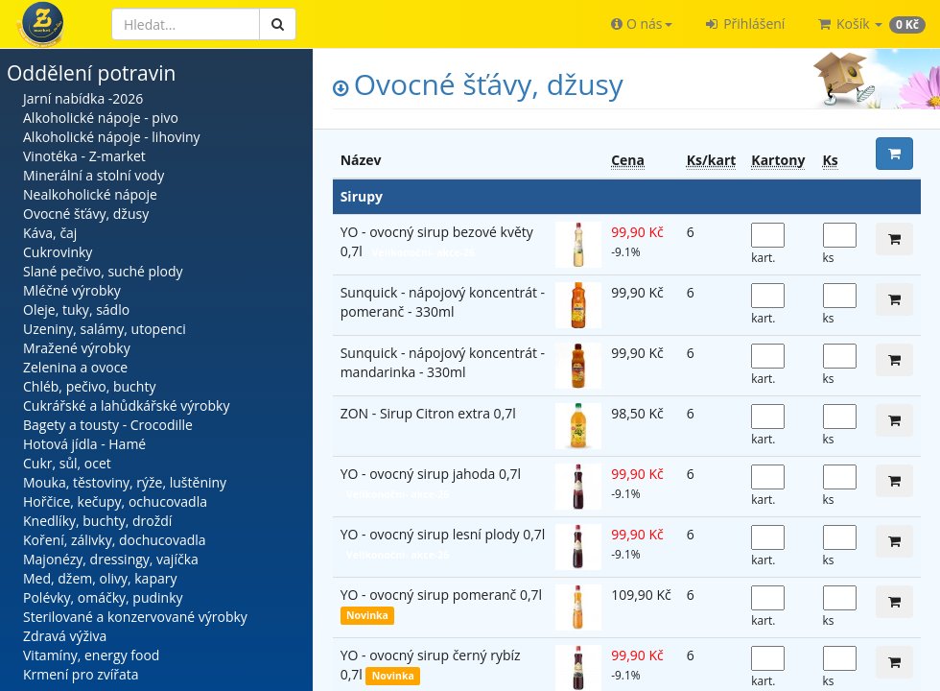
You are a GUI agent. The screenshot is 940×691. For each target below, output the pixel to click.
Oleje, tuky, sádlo (76, 309)
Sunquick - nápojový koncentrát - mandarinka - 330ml (443, 362)
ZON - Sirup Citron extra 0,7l (428, 413)
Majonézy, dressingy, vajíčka (111, 559)
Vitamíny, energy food (91, 655)
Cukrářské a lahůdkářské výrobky (126, 405)
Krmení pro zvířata (81, 674)
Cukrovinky (57, 252)
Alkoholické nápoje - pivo (100, 117)
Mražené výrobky (76, 348)
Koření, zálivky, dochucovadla (114, 540)
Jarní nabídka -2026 (83, 98)
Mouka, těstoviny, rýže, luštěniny (124, 482)
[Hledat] (185, 24)
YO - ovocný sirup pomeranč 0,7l (441, 594)
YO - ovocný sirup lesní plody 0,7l (443, 534)
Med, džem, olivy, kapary (99, 578)
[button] (641, 24)
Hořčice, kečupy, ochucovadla (115, 501)
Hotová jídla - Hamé (84, 444)
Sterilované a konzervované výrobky (135, 617)
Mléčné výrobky (72, 290)
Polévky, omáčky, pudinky (103, 597)
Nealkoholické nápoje (90, 194)
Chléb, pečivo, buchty (89, 386)
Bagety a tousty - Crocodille (108, 425)
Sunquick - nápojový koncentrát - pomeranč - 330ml (443, 302)
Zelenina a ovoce (75, 367)
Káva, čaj (50, 233)
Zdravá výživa (64, 636)
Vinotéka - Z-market (84, 156)
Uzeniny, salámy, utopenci (104, 329)
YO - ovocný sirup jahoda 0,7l (431, 474)
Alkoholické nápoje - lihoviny (111, 137)
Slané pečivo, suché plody (103, 271)
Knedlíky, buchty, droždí (97, 521)
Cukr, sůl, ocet (67, 463)
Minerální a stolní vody (93, 175)
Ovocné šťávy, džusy (86, 213)
